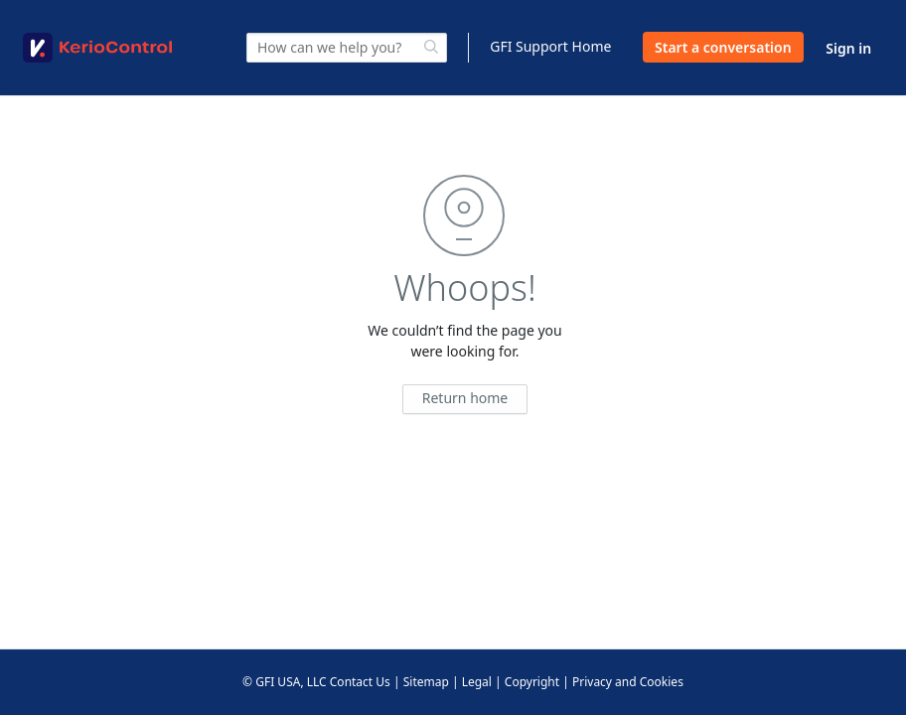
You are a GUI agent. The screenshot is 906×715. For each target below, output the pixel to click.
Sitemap (426, 681)
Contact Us (360, 681)
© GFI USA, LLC (284, 681)
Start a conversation (723, 47)
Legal (477, 681)
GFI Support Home (550, 46)
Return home (465, 397)
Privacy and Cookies (627, 681)
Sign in (848, 48)
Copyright (532, 681)
